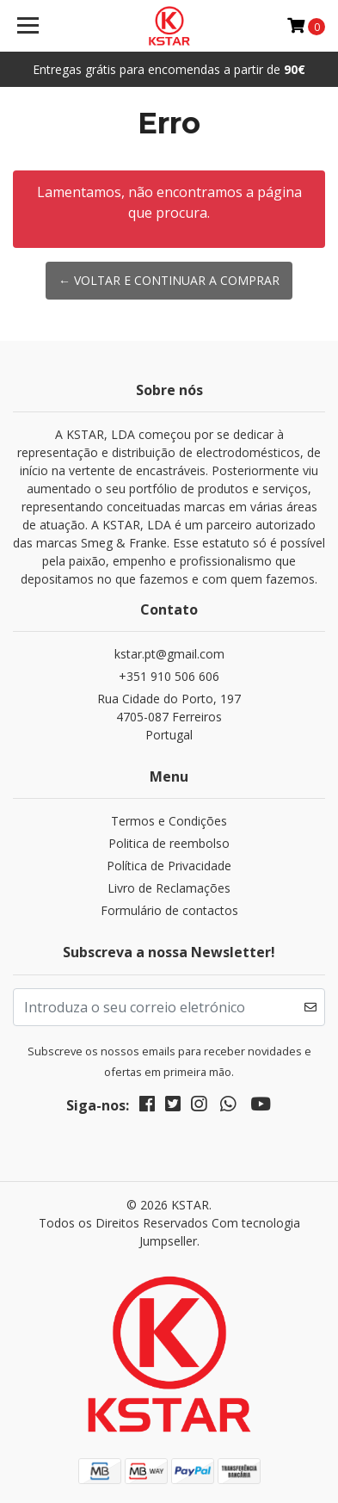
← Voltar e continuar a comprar (169, 280)
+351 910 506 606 (169, 676)
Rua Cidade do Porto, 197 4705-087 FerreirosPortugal (169, 716)
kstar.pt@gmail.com (169, 654)
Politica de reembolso (169, 843)
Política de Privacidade (169, 865)
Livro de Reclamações (169, 888)
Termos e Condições (169, 821)
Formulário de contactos (169, 910)
